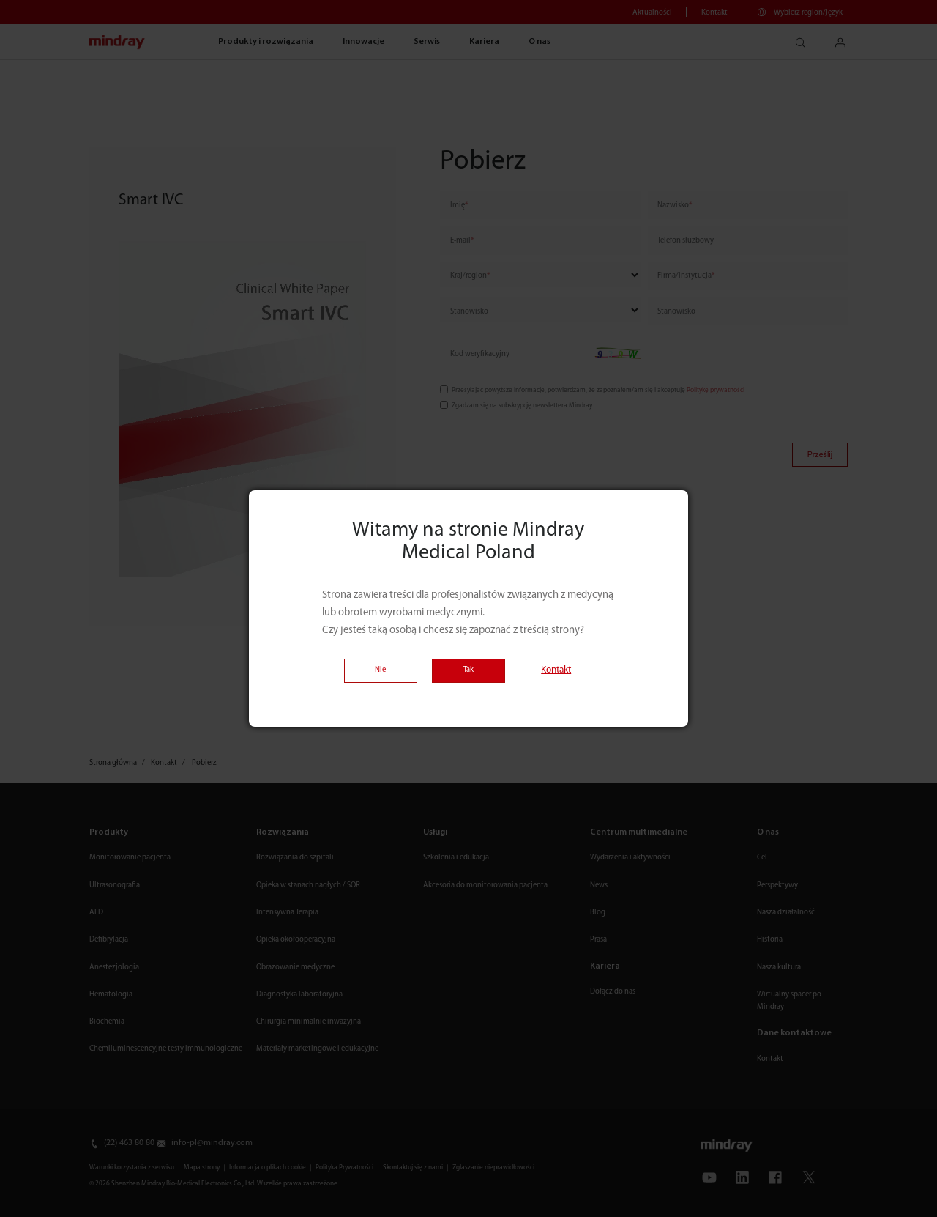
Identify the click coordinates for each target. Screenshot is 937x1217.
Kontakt (556, 670)
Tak (468, 670)
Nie (380, 670)
